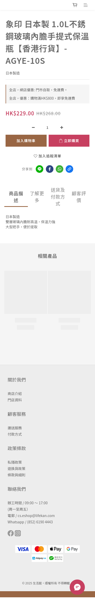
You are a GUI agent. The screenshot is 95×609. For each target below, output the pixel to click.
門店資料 (15, 399)
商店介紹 (15, 393)
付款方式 (15, 434)
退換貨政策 (16, 468)
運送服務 (15, 427)
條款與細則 (16, 474)
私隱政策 (15, 462)
